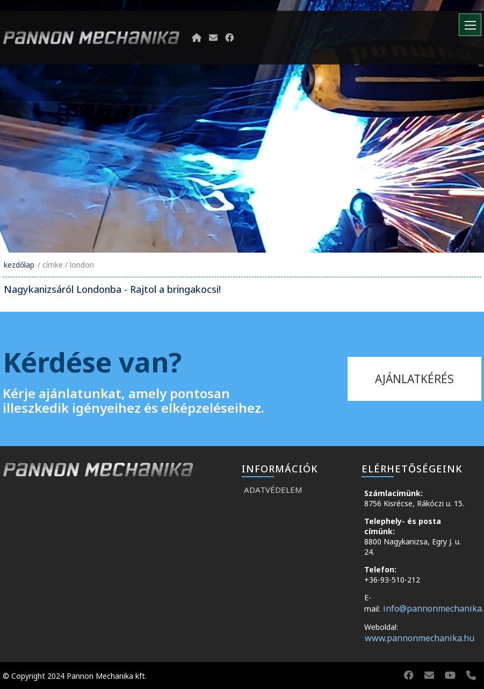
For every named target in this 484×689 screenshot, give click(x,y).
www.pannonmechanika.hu (419, 638)
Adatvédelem (273, 489)
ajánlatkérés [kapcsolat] (414, 378)
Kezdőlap (19, 265)
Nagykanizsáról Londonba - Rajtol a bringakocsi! (112, 289)
